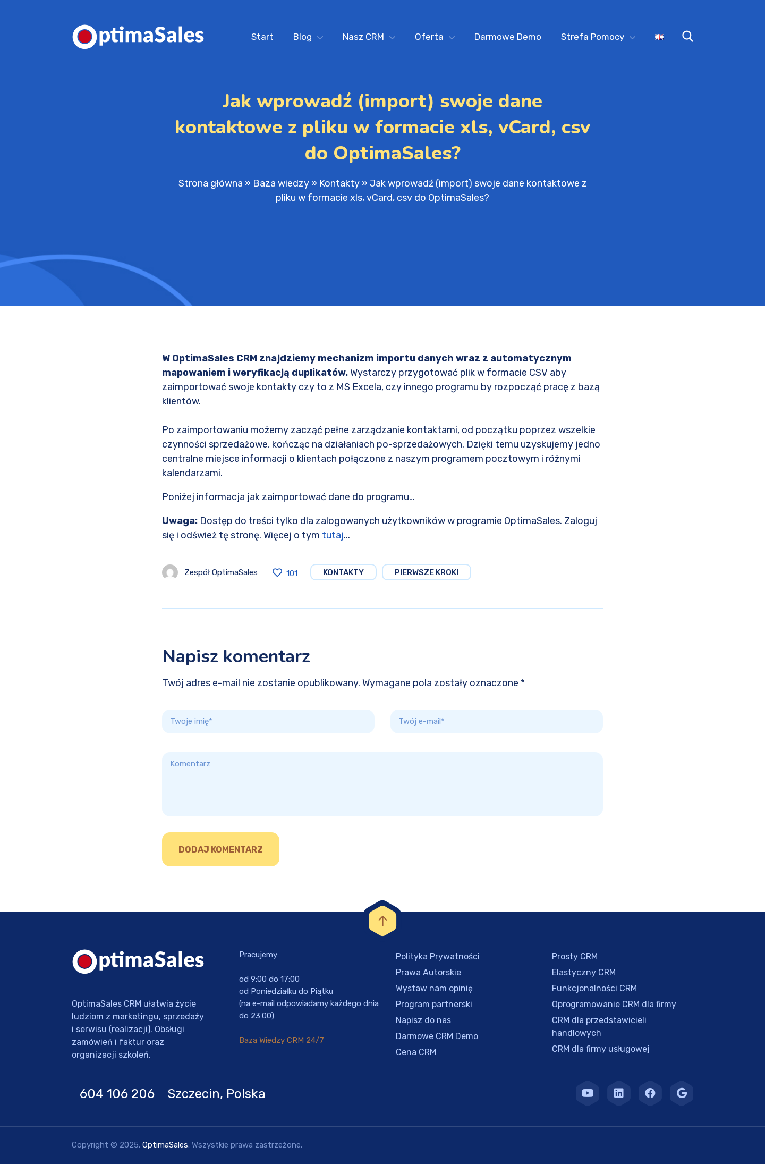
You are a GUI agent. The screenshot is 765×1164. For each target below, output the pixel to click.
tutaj (333, 535)
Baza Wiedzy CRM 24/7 (281, 1040)
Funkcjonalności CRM (594, 988)
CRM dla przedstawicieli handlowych (599, 1026)
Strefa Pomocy (592, 36)
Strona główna (210, 183)
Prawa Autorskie (428, 972)
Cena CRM (416, 1052)
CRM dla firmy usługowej (601, 1049)
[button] (21, 1142)
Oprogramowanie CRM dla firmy (614, 1004)
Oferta (429, 36)
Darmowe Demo (507, 36)
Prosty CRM (575, 956)
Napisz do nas (423, 1020)
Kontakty (339, 183)
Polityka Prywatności (438, 956)
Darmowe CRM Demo (437, 1036)
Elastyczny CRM (584, 972)
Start (262, 36)
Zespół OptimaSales (221, 572)
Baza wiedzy (281, 183)
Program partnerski (434, 1004)
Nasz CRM (363, 36)
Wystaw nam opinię (434, 988)
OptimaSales (165, 1145)
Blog (302, 36)
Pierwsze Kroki (426, 572)
